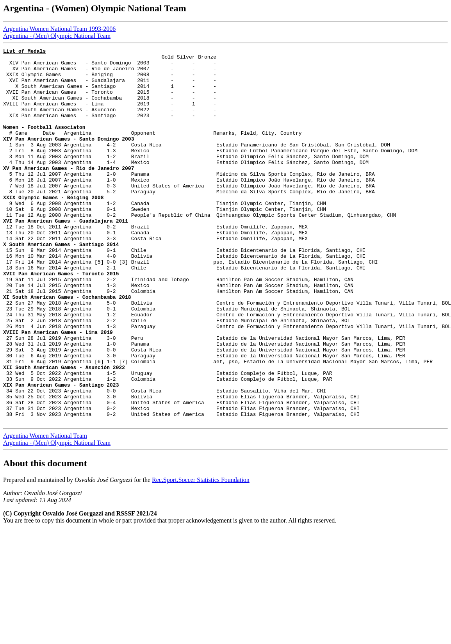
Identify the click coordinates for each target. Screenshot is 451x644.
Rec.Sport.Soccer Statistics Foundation (201, 554)
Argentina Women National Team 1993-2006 (59, 28)
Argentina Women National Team (45, 510)
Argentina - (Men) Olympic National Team (57, 35)
